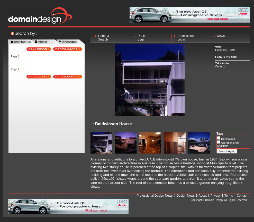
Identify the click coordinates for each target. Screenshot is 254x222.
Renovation (227, 138)
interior (46, 42)
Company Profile (225, 50)
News (221, 37)
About (202, 195)
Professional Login (185, 37)
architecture (22, 42)
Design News (186, 195)
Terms (228, 195)
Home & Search (103, 37)
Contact (220, 66)
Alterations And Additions (228, 144)
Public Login (142, 37)
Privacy (216, 195)
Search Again (227, 151)
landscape (71, 42)
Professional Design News (155, 195)
